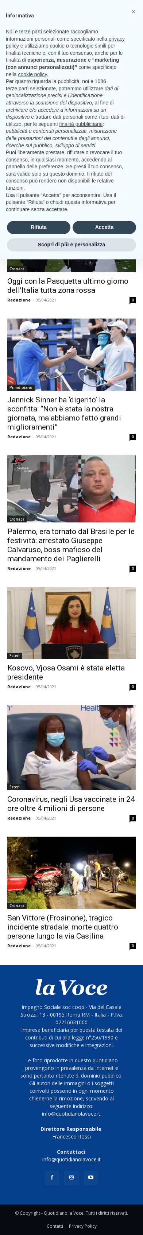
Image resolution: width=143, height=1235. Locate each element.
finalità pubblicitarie (81, 124)
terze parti (17, 88)
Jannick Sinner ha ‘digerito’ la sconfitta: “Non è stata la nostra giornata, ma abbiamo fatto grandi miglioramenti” (64, 413)
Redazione (19, 300)
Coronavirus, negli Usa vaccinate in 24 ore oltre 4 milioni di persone (71, 804)
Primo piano (20, 387)
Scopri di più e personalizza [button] (71, 244)
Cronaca (16, 268)
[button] (133, 11)
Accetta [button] (104, 227)
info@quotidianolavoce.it (71, 1159)
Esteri (14, 655)
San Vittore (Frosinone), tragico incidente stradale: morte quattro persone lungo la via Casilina (62, 927)
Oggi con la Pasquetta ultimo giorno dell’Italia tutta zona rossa (67, 286)
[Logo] (71, 987)
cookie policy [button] (32, 74)
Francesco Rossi (71, 1136)
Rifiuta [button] (39, 227)
